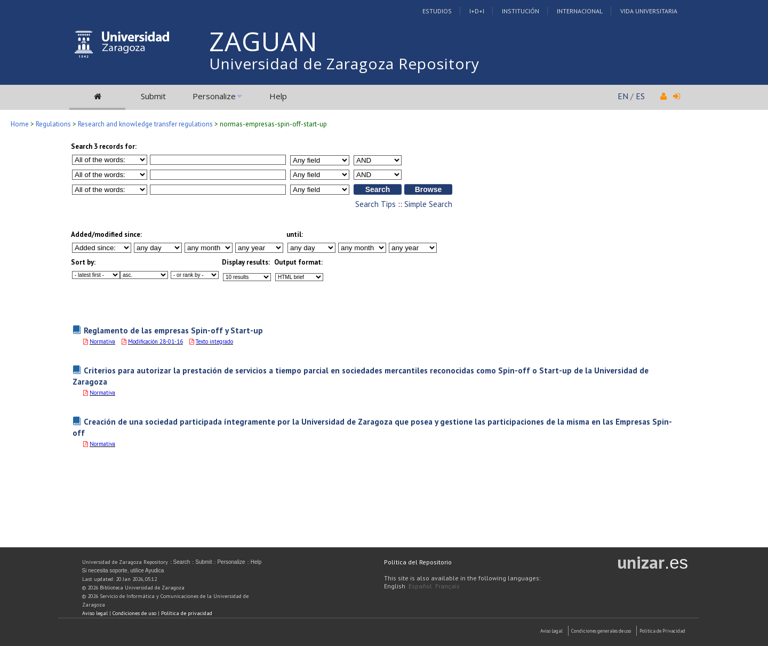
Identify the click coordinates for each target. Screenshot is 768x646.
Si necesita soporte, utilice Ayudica (123, 570)
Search (181, 562)
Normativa (102, 341)
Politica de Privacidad (662, 631)
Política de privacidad (186, 613)
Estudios (437, 11)
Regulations (53, 124)
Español (420, 586)
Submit (153, 96)
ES (640, 96)
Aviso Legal (551, 631)
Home (20, 124)
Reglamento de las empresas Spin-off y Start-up (173, 330)
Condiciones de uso (134, 613)
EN (623, 96)
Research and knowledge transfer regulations (145, 124)
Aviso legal (95, 613)
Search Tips (375, 204)
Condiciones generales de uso (601, 631)
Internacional (580, 11)
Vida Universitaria (648, 11)
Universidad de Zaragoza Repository (344, 63)
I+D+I (476, 11)
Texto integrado (214, 341)
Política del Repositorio (418, 562)
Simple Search (428, 204)
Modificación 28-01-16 (155, 341)
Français (447, 586)
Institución (520, 11)
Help (278, 96)
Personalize (214, 96)
